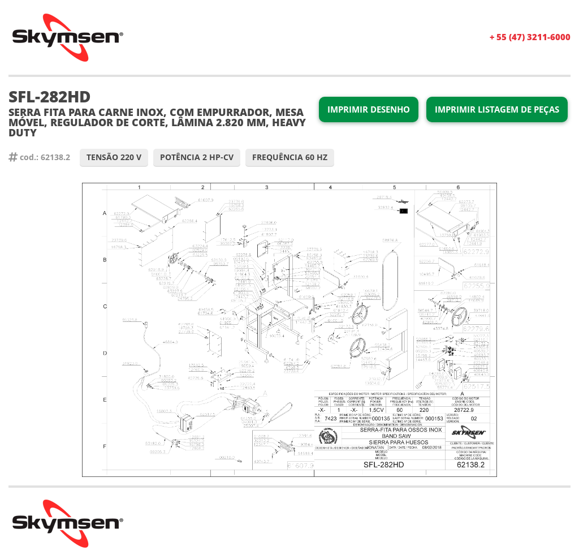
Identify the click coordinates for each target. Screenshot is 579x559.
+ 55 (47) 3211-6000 (530, 36)
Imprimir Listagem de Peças (497, 109)
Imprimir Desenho (368, 109)
